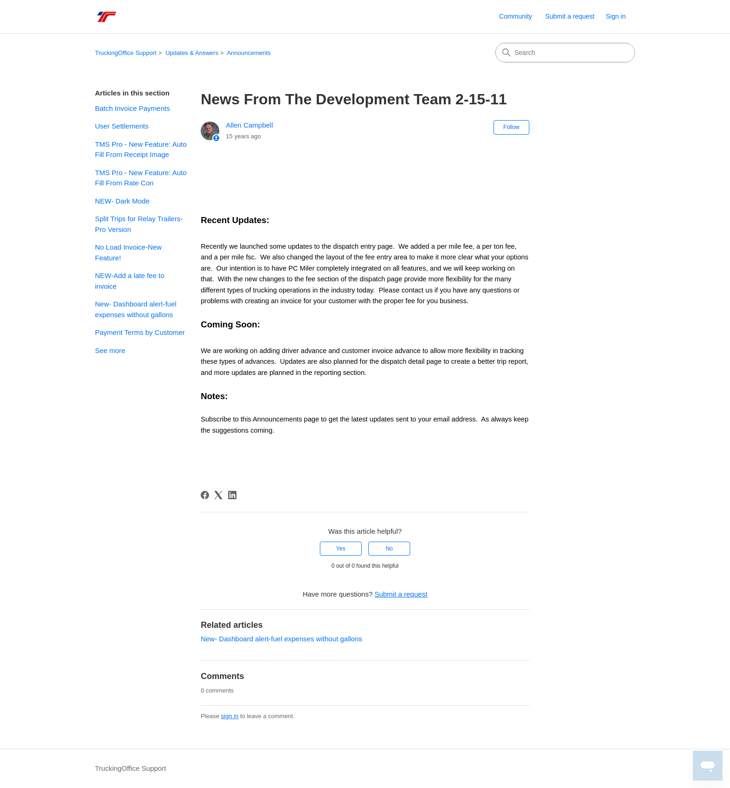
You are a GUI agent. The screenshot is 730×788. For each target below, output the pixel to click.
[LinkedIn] (232, 495)
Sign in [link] (616, 16)
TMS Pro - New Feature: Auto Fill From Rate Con (141, 178)
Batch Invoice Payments (132, 108)
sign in (230, 716)
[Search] (565, 52)
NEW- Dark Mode (122, 201)
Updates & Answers (191, 52)
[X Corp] (218, 495)
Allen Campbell (249, 125)
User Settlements (122, 126)
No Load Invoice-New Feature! (128, 252)
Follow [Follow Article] (511, 127)
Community (515, 16)
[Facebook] (205, 495)
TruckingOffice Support (125, 52)
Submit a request (570, 16)
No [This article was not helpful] (388, 548)
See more (110, 350)
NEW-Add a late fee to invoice (129, 281)
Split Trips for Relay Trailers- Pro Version (138, 224)
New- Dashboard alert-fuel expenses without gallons (135, 309)
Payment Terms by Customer (140, 332)
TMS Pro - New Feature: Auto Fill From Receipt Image (141, 149)
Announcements (248, 52)
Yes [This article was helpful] (340, 548)
